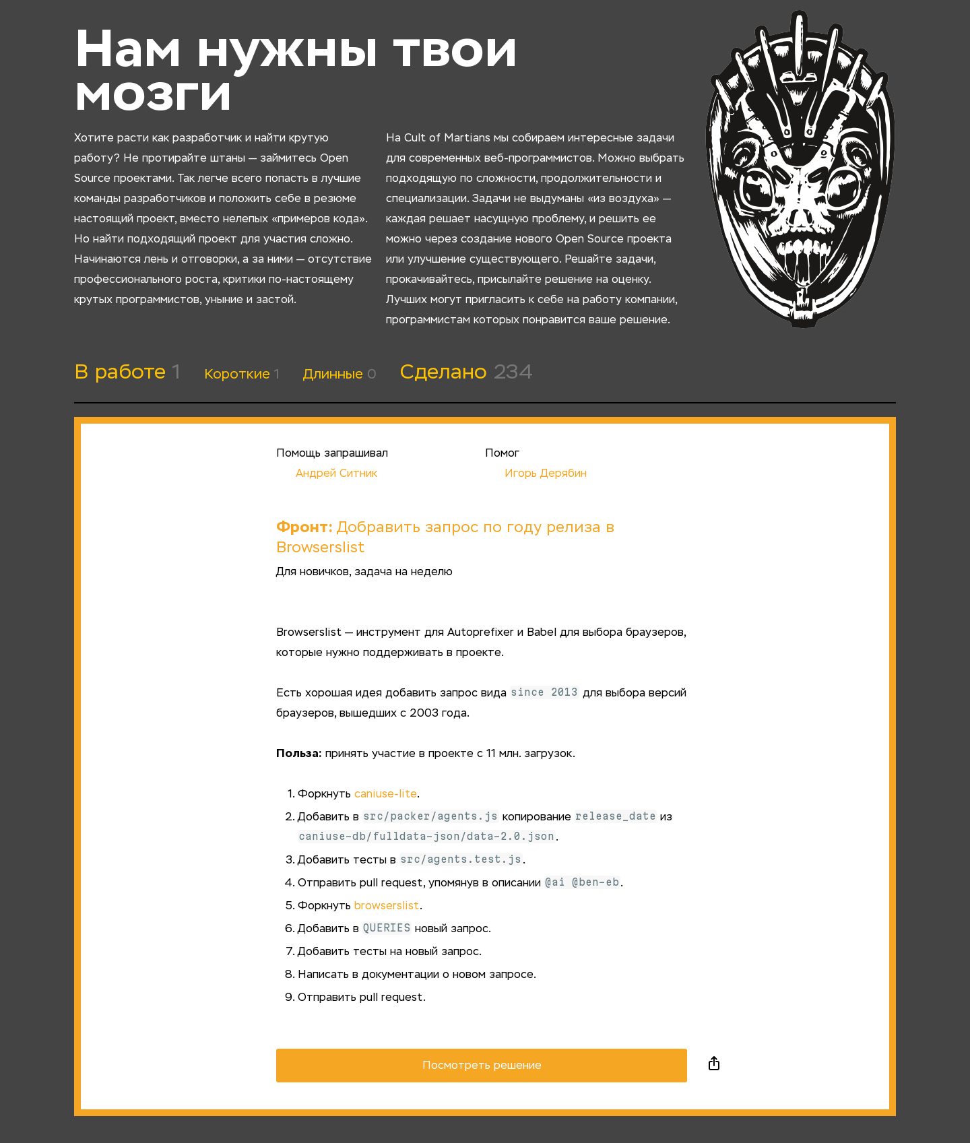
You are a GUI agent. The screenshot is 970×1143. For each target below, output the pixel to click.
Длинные (340, 374)
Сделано (466, 373)
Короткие (242, 374)
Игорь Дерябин (536, 474)
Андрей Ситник (326, 474)
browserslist (387, 906)
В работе (127, 373)
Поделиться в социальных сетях (714, 1065)
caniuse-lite (385, 794)
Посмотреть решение (482, 1066)
